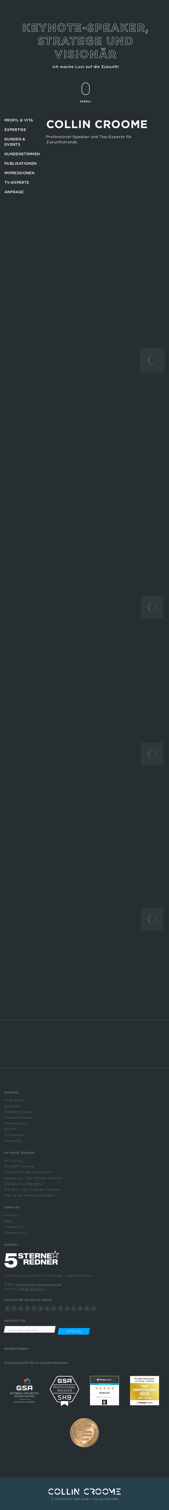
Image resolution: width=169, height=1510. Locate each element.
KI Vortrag (13, 1160)
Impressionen (15, 1123)
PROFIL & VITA (18, 120)
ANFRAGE (14, 192)
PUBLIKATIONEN (20, 163)
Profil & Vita (14, 1100)
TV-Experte (14, 1135)
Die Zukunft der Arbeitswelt (28, 1172)
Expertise (12, 1106)
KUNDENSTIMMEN (22, 154)
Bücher (10, 1129)
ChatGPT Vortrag (19, 1166)
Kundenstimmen (18, 1117)
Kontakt (11, 1215)
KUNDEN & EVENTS (14, 142)
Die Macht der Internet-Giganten (32, 1189)
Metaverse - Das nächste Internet (33, 1178)
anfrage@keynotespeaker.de (39, 1284)
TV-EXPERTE (16, 182)
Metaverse (13, 1140)
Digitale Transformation (24, 1184)
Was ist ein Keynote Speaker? (29, 1195)
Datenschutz (15, 1232)
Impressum (13, 1227)
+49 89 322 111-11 (31, 1288)
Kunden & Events (19, 1112)
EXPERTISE (15, 129)
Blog (8, 1221)
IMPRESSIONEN (19, 173)
